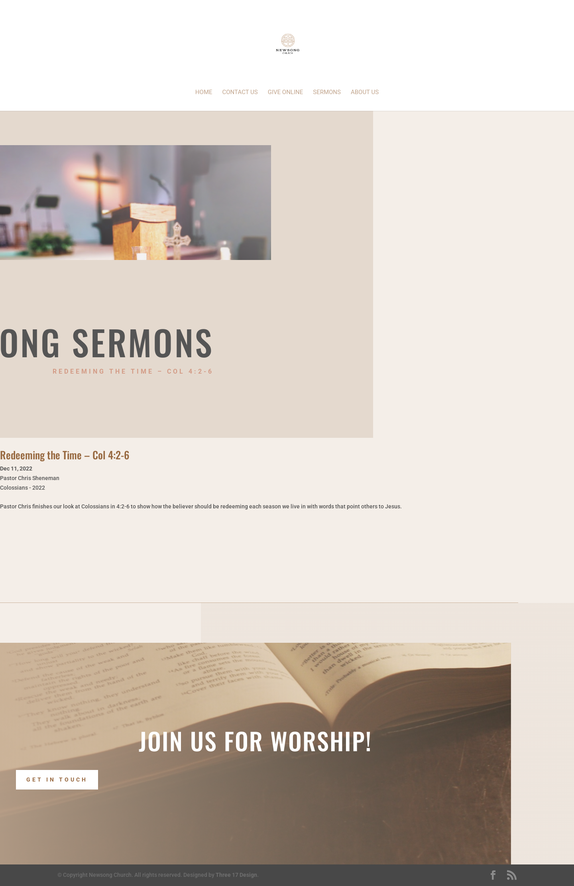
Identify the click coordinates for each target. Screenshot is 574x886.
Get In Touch (57, 780)
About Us (365, 92)
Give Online (285, 92)
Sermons (327, 92)
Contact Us (240, 92)
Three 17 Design (236, 875)
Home (203, 92)
